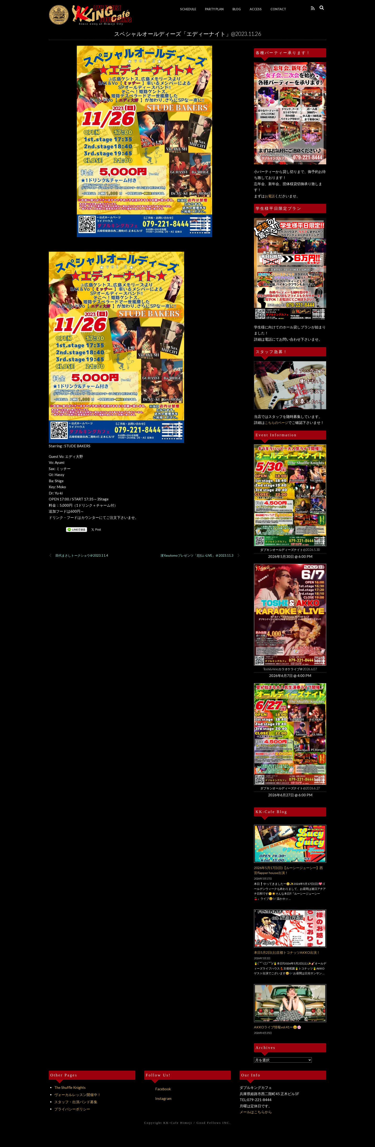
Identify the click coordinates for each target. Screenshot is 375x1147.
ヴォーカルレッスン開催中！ (77, 1094)
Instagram (157, 1098)
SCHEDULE (188, 9)
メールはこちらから (256, 1112)
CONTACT (278, 9)
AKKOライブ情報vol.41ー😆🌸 (277, 1027)
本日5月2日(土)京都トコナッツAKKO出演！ (287, 952)
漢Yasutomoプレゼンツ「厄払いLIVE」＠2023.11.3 (200, 556)
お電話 (270, 196)
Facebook (157, 1089)
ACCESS (256, 9)
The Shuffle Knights (70, 1087)
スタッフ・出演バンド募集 (75, 1102)
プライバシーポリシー (72, 1109)
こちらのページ (276, 423)
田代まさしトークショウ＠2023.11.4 (78, 556)
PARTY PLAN (214, 9)
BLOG (236, 9)
